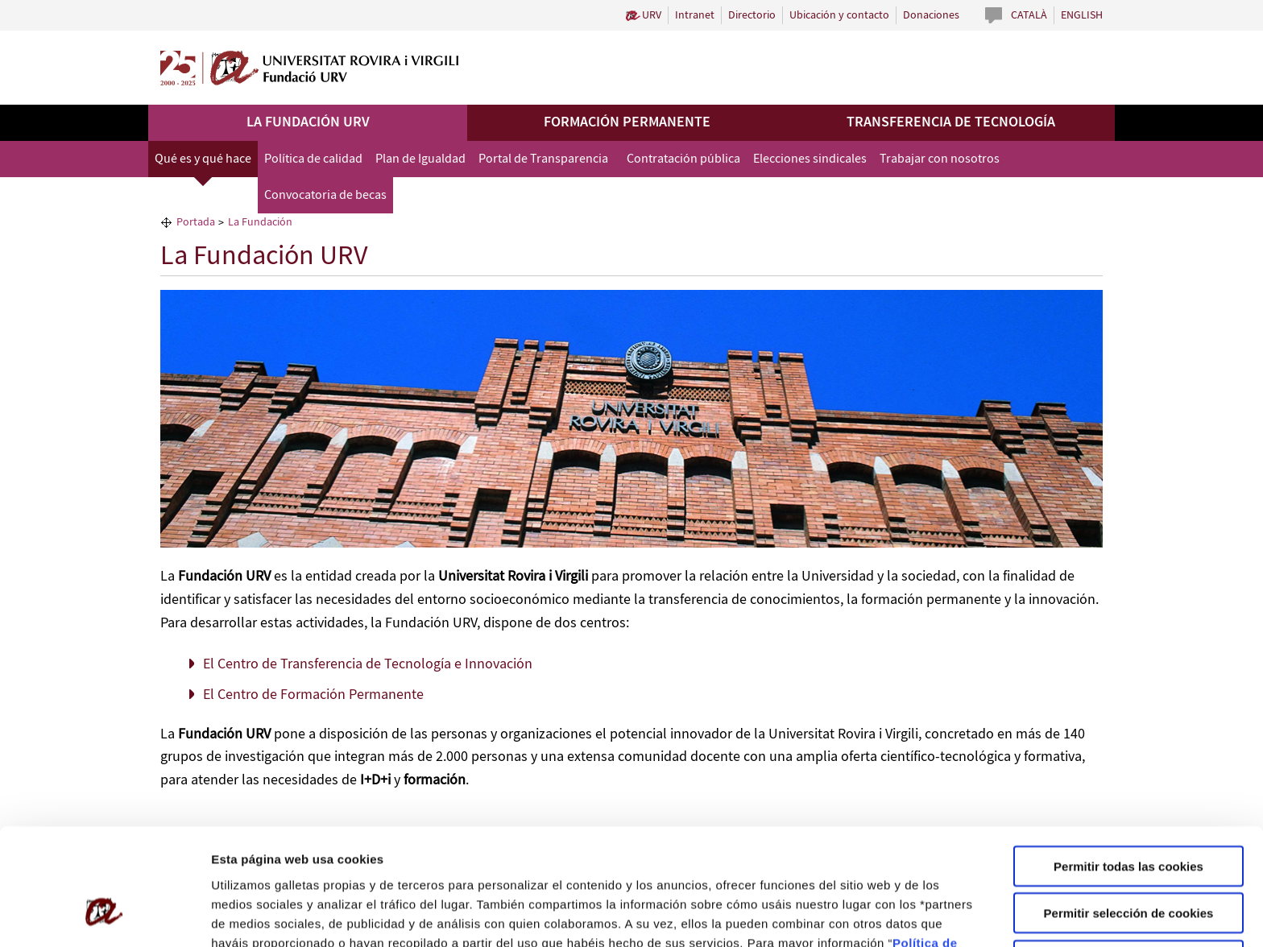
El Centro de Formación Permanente (313, 695)
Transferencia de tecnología (951, 122)
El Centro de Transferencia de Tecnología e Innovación (367, 664)
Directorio (752, 15)
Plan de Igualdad (420, 159)
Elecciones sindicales (810, 159)
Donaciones (931, 15)
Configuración (859, 915)
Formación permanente (627, 122)
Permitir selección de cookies (1129, 814)
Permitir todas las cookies (1128, 767)
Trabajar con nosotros (940, 159)
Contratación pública (683, 159)
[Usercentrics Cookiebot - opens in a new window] (104, 916)
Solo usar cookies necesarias (1128, 861)
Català (1029, 15)
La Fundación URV (308, 122)
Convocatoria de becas (325, 195)
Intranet (694, 15)
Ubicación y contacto (839, 15)
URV (651, 15)
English (1082, 15)
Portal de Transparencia (543, 159)
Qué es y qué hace (203, 159)
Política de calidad (313, 159)
